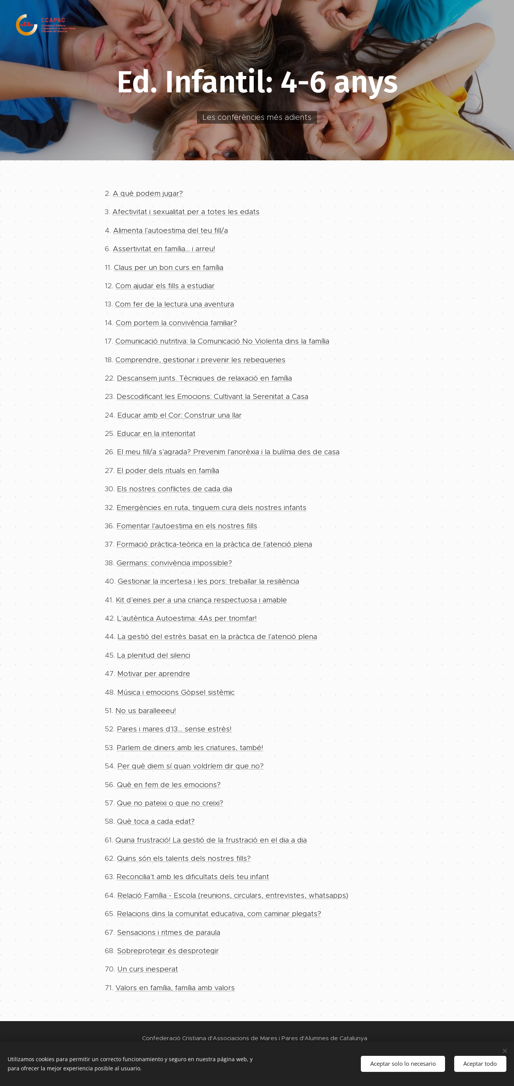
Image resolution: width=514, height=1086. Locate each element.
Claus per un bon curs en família (168, 267)
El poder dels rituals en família (168, 470)
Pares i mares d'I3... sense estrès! (174, 729)
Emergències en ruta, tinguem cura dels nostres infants (211, 507)
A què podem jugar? (148, 193)
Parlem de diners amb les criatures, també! (190, 747)
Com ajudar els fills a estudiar (165, 285)
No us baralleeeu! (145, 710)
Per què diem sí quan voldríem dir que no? (190, 766)
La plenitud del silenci (153, 655)
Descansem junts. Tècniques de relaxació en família (204, 378)
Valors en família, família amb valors (175, 987)
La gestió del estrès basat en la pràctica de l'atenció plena (217, 636)
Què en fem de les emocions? (169, 784)
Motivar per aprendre (153, 673)
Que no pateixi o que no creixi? (170, 803)
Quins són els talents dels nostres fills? (184, 858)
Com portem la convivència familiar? (176, 322)
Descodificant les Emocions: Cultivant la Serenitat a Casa (212, 396)
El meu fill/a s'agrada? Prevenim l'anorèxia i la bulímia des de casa (228, 452)
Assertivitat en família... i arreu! (164, 248)
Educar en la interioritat (156, 433)
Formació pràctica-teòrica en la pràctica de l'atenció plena (214, 544)
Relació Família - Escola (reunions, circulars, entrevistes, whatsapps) (232, 895)
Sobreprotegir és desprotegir (168, 950)
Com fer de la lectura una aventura (174, 304)
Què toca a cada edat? (156, 821)
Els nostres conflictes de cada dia (174, 488)
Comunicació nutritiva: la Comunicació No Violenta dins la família (222, 341)
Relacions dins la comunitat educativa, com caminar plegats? (219, 913)
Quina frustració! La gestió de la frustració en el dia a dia (211, 840)
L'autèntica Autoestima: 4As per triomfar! (187, 618)
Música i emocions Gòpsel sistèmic (176, 692)
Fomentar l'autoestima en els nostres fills (187, 525)
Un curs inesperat (147, 969)
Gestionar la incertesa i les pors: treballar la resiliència (208, 581)
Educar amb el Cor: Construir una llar (179, 415)
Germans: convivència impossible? (174, 562)
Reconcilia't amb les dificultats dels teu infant (193, 877)
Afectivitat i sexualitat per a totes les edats (185, 211)
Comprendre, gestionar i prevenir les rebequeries (200, 359)
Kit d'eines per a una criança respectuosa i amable (201, 599)
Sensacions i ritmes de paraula (168, 932)
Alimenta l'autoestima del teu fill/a (170, 230)
